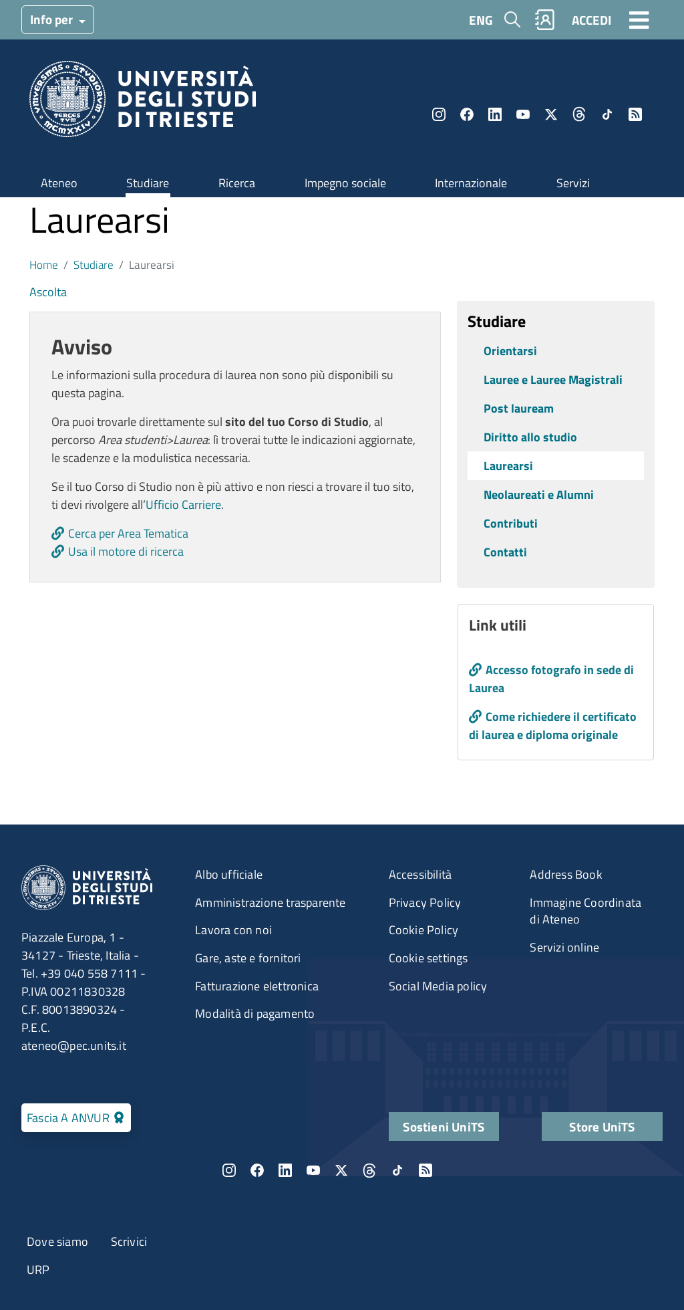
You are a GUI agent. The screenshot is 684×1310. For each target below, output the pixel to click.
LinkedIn (495, 114)
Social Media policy (438, 986)
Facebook (467, 114)
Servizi (573, 183)
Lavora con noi (233, 930)
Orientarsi (510, 351)
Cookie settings (428, 958)
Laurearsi (508, 466)
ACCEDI (591, 19)
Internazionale (471, 183)
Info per (52, 19)
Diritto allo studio (530, 437)
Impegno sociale (345, 183)
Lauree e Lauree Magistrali (553, 379)
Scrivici (129, 1241)
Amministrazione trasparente (270, 902)
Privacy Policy (425, 902)
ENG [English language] (481, 19)
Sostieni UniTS (443, 1126)
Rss (635, 114)
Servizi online (564, 947)
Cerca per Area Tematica (128, 533)
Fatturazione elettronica (257, 986)
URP (38, 1270)
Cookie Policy (424, 930)
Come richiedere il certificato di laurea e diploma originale (553, 725)
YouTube (523, 114)
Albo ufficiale (229, 874)
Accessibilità (420, 874)
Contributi (511, 523)
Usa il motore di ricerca (126, 551)
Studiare (147, 183)
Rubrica (545, 19)
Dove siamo (57, 1241)
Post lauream (519, 408)
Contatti (505, 552)
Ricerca (236, 183)
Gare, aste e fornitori (248, 958)
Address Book (566, 874)
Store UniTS (602, 1126)
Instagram (439, 114)
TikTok (607, 114)
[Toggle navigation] (639, 19)
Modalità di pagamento (255, 1013)
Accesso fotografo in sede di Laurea (551, 679)
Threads (579, 114)
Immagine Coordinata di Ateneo (585, 911)
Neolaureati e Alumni (539, 494)
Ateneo (59, 183)
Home (43, 264)
